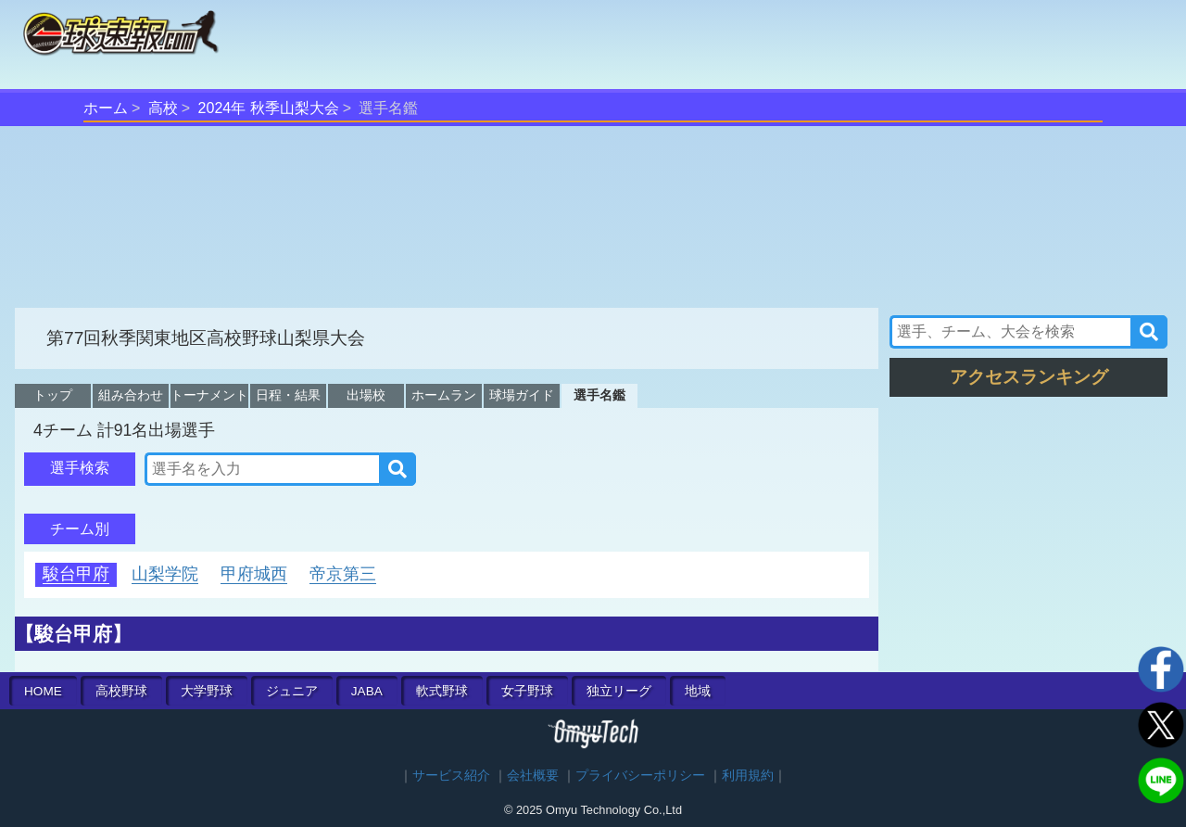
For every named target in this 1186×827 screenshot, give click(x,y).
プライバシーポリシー (640, 775)
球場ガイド (521, 395)
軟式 (442, 691)
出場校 (366, 395)
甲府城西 (254, 574)
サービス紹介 (451, 775)
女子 (527, 691)
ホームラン (443, 395)
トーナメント (209, 395)
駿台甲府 (76, 574)
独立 (619, 691)
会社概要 (533, 775)
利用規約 (748, 775)
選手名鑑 (599, 395)
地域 (698, 691)
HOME (43, 691)
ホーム (105, 108)
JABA (367, 691)
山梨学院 (165, 574)
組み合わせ (130, 395)
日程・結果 (288, 395)
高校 (163, 108)
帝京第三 (342, 574)
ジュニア (292, 691)
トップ (52, 395)
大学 (207, 691)
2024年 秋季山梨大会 (268, 108)
